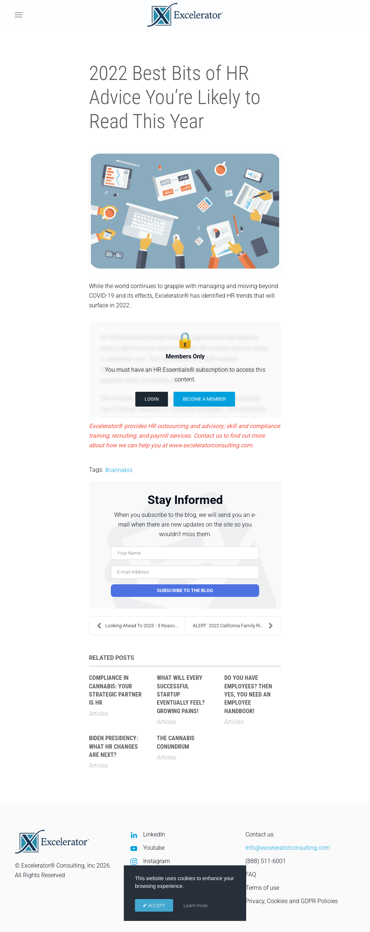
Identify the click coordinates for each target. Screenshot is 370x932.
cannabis (120, 470)
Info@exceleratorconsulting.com (287, 847)
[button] (18, 15)
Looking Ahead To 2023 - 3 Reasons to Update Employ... (141, 625)
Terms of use (262, 887)
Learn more (196, 905)
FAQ (250, 874)
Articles (98, 713)
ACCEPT (156, 905)
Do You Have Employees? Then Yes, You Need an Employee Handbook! (248, 694)
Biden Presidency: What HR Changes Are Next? (113, 746)
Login (152, 399)
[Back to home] (185, 15)
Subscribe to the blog (185, 590)
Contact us (259, 834)
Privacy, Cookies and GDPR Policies (291, 901)
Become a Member (204, 399)
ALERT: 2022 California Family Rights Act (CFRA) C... (237, 625)
